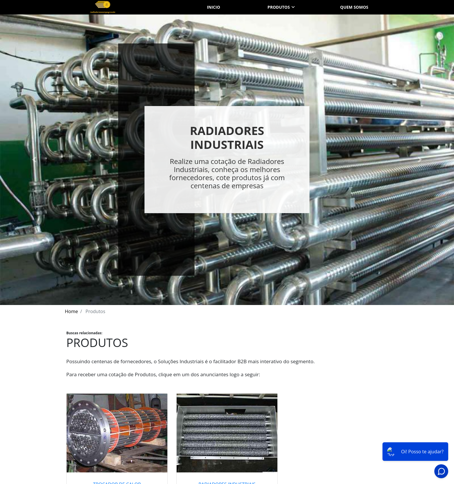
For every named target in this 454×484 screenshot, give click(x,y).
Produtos (279, 7)
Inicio (213, 7)
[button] (34, 159)
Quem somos (354, 7)
